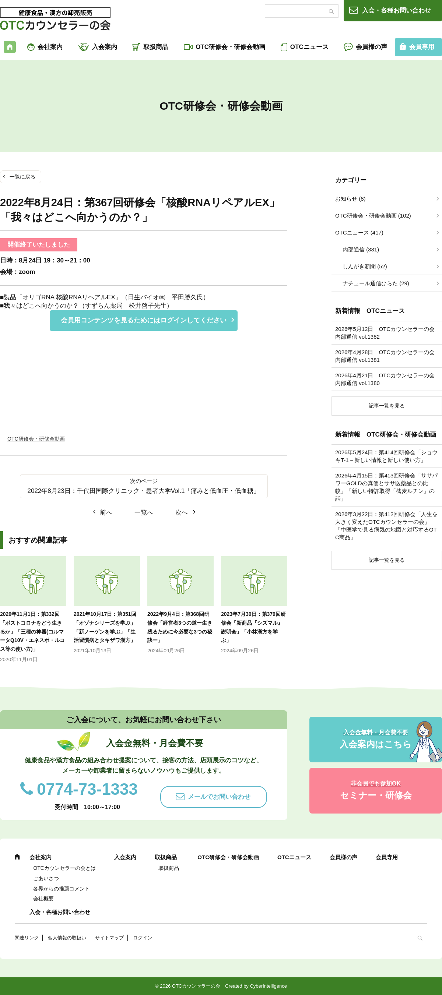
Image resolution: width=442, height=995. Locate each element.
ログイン (142, 938)
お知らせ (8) (350, 198)
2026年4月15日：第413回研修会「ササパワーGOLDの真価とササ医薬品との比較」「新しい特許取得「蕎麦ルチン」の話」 (386, 487)
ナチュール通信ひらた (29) (376, 283)
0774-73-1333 (87, 789)
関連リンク (27, 938)
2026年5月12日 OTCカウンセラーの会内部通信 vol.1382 (385, 333)
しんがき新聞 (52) (365, 266)
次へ (181, 512)
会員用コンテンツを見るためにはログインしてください (144, 320)
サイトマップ (109, 938)
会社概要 (43, 899)
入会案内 (104, 46)
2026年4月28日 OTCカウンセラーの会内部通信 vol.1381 (385, 356)
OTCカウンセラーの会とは (64, 868)
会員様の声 (371, 46)
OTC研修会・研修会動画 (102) (373, 215)
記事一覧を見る (387, 406)
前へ (106, 512)
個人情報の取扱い (67, 938)
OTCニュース (309, 46)
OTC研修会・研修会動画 (230, 46)
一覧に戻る (22, 177)
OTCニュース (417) (359, 232)
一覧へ (143, 512)
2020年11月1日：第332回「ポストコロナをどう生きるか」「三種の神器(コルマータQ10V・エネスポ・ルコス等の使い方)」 (32, 631)
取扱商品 (155, 46)
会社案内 (50, 46)
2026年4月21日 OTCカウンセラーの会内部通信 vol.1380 (385, 379)
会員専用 (387, 857)
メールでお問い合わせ (219, 796)
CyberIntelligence (268, 986)
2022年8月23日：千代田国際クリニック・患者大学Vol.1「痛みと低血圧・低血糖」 (144, 490)
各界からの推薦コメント (61, 889)
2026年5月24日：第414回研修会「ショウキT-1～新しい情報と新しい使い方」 (386, 456)
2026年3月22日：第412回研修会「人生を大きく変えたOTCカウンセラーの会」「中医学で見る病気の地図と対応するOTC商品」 (386, 525)
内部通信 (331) (361, 249)
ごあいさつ (46, 878)
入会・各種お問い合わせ (396, 10)
